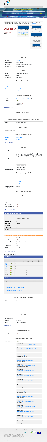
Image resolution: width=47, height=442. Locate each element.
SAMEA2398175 (19, 137)
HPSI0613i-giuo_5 (20, 88)
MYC (19, 184)
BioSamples (7, 86)
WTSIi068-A (19, 61)
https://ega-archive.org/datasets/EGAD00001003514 (26, 360)
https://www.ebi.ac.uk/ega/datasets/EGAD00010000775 (32, 283)
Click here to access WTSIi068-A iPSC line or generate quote (23, 28)
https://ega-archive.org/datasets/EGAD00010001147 (26, 365)
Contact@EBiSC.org (33, 23)
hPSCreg (6, 84)
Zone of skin (19, 159)
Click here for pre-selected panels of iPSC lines (23, 9)
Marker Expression (8, 257)
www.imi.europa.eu (11, 440)
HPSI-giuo (18, 139)
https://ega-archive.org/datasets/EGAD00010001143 (26, 407)
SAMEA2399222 (19, 86)
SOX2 (20, 181)
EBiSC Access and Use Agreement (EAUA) (36, 35)
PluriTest (6, 278)
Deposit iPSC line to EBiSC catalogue (23, 15)
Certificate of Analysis (36, 45)
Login (32, 429)
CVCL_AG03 (19, 90)
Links (23, 429)
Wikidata (6, 92)
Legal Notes (37, 18)
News (15, 429)
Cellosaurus (7, 90)
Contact (18, 429)
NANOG (6, 269)
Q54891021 (19, 92)
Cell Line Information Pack (36, 27)
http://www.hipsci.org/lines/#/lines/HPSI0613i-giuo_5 (26, 349)
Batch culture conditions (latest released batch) (13, 213)
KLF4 (19, 182)
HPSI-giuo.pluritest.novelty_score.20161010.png (14, 290)
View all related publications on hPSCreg (23, 99)
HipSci (6, 88)
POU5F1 (20, 180)
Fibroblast (18, 151)
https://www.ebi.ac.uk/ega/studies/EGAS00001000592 (26, 345)
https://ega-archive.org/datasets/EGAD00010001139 (26, 422)
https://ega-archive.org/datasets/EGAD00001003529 (26, 355)
